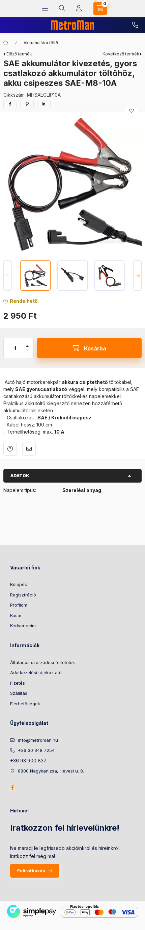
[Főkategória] (5, 43)
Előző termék (19, 53)
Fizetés (17, 683)
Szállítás (18, 693)
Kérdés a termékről (10, 449)
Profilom (18, 605)
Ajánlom (29, 449)
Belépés (18, 584)
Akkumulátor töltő (41, 42)
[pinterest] (27, 104)
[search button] (62, 8)
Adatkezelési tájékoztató (36, 672)
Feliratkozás (31, 870)
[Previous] (7, 275)
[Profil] (79, 8)
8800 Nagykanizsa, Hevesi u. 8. (51, 771)
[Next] (137, 275)
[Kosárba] (89, 348)
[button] (72, 184)
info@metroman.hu (38, 740)
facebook (12, 787)
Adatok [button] (19, 475)
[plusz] (27, 346)
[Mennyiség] (15, 348)
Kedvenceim (23, 625)
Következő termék (121, 53)
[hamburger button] (45, 8)
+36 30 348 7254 (135, 25)
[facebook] (10, 104)
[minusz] (27, 350)
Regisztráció (23, 594)
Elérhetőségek (25, 703)
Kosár (16, 615)
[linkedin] (44, 104)
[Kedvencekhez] (131, 111)
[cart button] (100, 8)
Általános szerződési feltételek (42, 662)
